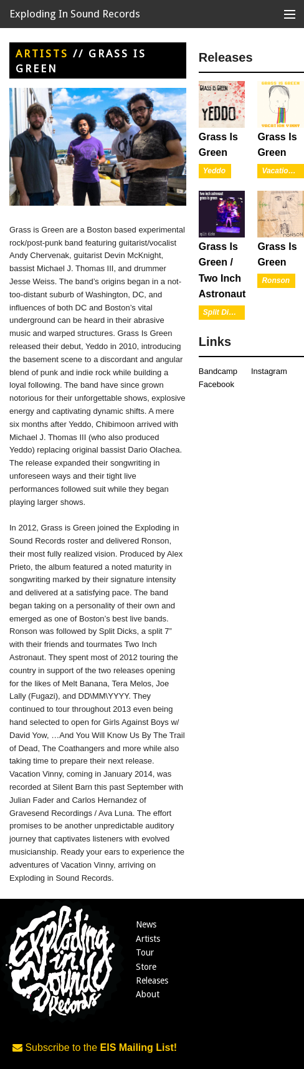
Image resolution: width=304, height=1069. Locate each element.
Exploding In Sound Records (74, 13)
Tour (145, 952)
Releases (152, 980)
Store (146, 967)
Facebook (216, 384)
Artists (42, 53)
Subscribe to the (94, 1047)
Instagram (269, 371)
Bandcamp (218, 371)
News (146, 924)
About (147, 994)
